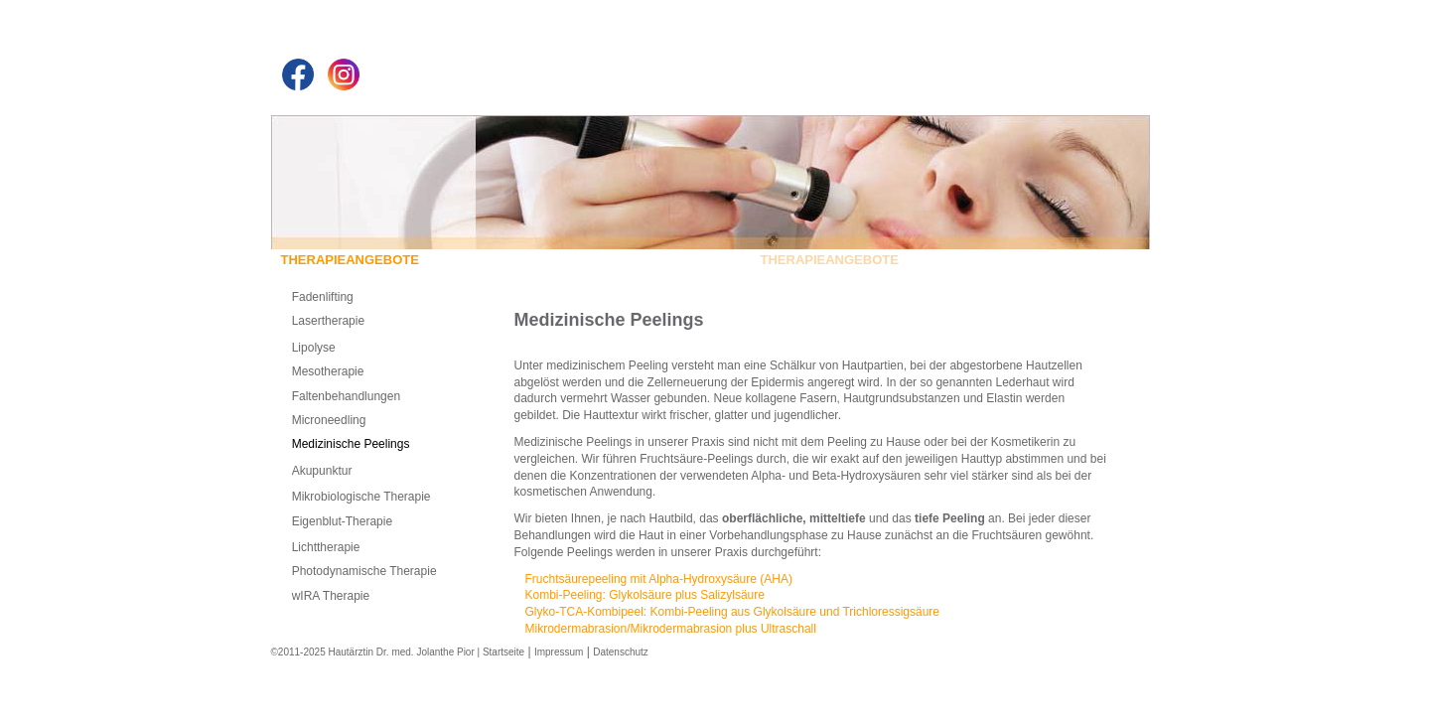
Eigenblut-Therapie (342, 521)
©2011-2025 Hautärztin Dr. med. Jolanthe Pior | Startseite (398, 652)
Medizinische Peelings (351, 444)
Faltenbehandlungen (346, 396)
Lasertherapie (328, 321)
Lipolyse (314, 348)
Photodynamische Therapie (364, 571)
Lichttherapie (326, 547)
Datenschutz (620, 652)
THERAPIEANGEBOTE (837, 259)
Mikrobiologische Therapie (361, 497)
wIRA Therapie (331, 596)
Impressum (558, 652)
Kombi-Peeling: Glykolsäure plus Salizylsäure (645, 595)
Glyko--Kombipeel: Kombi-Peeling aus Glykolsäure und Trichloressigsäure (732, 612)
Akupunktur (322, 471)
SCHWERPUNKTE (694, 259)
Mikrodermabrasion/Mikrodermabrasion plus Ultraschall (670, 629)
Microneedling (329, 420)
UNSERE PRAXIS (569, 259)
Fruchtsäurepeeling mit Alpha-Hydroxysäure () (658, 579)
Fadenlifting (323, 297)
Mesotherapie (328, 371)
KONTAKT (948, 259)
